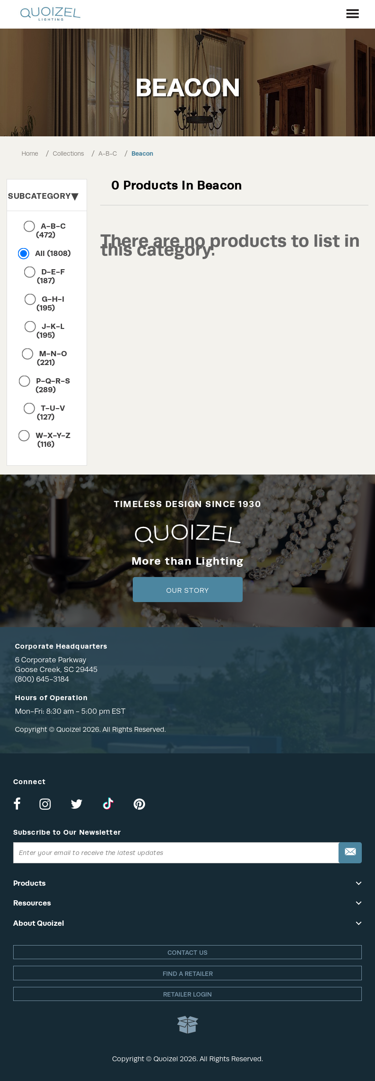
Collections (68, 153)
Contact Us (187, 952)
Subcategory (43, 196)
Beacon (142, 153)
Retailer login (187, 994)
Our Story (187, 591)
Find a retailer (188, 973)
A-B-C (107, 153)
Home (30, 153)
